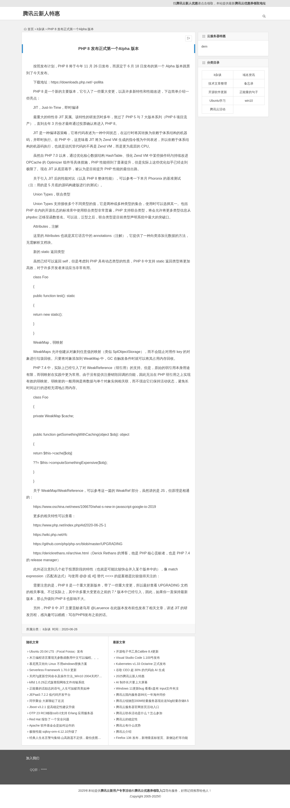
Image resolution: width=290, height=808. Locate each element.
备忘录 (248, 83)
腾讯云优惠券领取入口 (150, 790)
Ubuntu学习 (218, 100)
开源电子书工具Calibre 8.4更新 (137, 651)
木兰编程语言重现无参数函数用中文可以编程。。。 (64, 657)
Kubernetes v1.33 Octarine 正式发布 (141, 664)
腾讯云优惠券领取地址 (250, 3)
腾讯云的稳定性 (127, 719)
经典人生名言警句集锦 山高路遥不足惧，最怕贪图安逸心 (68, 738)
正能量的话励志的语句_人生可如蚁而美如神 (59, 688)
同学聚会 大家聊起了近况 (46, 701)
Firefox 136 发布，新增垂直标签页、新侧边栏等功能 (152, 738)
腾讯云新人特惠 (41, 14)
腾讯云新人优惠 (187, 3)
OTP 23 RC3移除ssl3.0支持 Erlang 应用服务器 (61, 713)
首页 (29, 29)
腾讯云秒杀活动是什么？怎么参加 (139, 713)
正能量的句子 (248, 92)
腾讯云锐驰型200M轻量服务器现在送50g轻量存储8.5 (152, 701)
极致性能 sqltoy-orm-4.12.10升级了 (53, 731)
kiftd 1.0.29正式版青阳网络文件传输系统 (57, 682)
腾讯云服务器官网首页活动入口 (137, 707)
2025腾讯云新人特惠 (130, 676)
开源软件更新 (217, 92)
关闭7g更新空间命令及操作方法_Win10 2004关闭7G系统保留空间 (74, 676)
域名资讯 (249, 75)
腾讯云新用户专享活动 (116, 790)
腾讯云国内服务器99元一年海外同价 (141, 694)
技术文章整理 (217, 83)
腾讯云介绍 (123, 731)
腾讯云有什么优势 (128, 725)
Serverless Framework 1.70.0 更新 (53, 670)
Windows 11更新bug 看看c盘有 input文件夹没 (147, 688)
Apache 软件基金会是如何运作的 (52, 725)
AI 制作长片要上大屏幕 (132, 682)
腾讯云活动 (217, 109)
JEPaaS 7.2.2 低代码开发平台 (50, 694)
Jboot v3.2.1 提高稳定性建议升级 (52, 707)
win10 (249, 100)
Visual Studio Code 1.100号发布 (138, 657)
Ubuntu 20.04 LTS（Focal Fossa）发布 (56, 651)
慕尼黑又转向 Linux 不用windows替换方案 (58, 664)
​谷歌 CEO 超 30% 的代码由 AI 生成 (140, 670)
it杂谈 (41, 29)
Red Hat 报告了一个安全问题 (49, 719)
